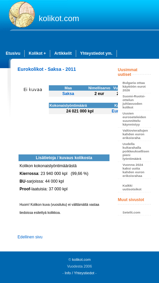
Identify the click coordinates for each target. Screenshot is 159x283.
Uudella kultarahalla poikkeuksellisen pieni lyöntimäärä (136, 151)
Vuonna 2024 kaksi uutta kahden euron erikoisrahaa (134, 170)
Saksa (68, 93)
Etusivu (13, 53)
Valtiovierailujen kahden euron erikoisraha (135, 134)
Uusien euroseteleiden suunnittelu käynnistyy (134, 118)
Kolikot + (37, 53)
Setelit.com (131, 212)
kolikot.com (59, 18)
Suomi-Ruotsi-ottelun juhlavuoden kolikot (134, 101)
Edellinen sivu (30, 237)
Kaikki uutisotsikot (132, 187)
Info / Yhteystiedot (79, 273)
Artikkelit (62, 53)
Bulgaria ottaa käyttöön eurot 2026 (134, 86)
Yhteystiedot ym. (96, 53)
